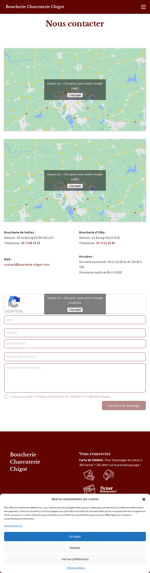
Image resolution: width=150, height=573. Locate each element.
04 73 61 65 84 (105, 243)
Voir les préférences (75, 559)
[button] (144, 499)
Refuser (75, 547)
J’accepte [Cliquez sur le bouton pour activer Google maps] (75, 95)
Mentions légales (76, 568)
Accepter (75, 536)
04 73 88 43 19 (30, 243)
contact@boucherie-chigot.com (26, 264)
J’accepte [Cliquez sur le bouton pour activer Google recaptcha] (75, 309)
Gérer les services (13, 526)
